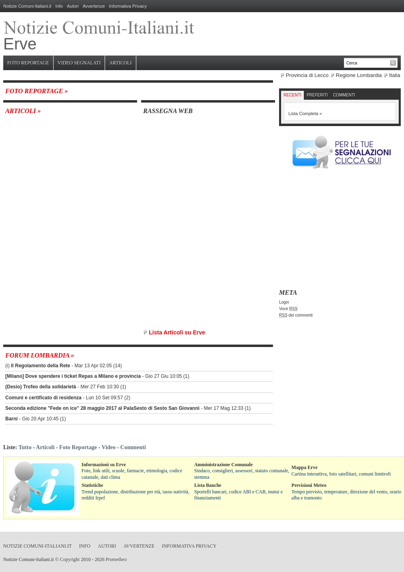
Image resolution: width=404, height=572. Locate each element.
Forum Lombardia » (39, 355)
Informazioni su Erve (104, 464)
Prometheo (116, 559)
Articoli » (23, 110)
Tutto (24, 447)
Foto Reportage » (36, 91)
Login (284, 302)
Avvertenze (94, 6)
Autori (73, 6)
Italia (394, 75)
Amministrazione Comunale (223, 464)
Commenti (344, 95)
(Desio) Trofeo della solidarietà (40, 387)
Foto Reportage (28, 63)
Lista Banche (207, 485)
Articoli (120, 63)
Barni (11, 419)
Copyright (70, 559)
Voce (288, 308)
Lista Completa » (305, 113)
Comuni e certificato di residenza (43, 398)
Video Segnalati (79, 63)
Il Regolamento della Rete (40, 365)
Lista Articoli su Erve (177, 332)
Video (108, 447)
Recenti (292, 95)
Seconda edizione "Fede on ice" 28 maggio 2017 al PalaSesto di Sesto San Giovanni (102, 408)
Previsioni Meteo (309, 485)
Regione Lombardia (359, 75)
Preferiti (317, 95)
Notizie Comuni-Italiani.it (27, 6)
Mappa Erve (305, 467)
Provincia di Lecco (307, 75)
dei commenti (296, 315)
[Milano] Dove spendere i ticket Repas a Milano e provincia (73, 376)
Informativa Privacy (128, 6)
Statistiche (92, 485)
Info (59, 6)
